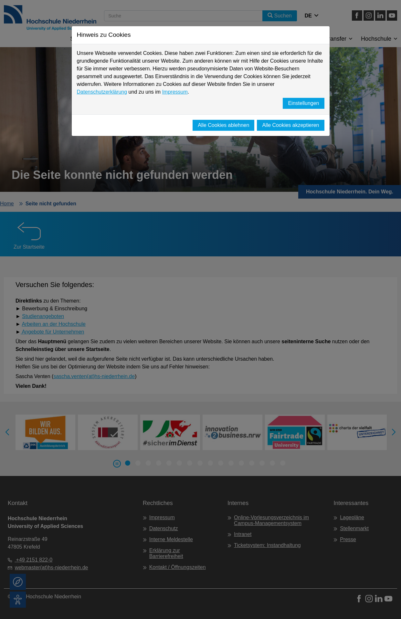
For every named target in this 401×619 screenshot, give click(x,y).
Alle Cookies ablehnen (223, 125)
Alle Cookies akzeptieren (290, 125)
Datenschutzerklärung (102, 92)
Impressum (175, 92)
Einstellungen (303, 103)
